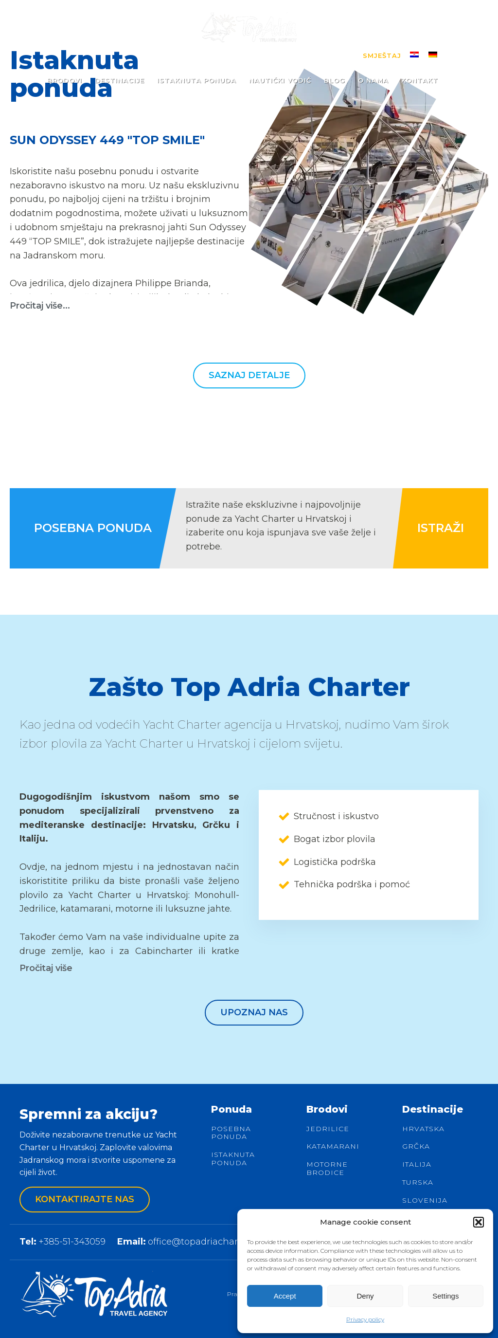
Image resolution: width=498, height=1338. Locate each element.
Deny (365, 1296)
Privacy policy (365, 1319)
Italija (416, 1164)
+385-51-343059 (72, 1241)
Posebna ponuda (231, 1133)
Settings (445, 1296)
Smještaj (382, 55)
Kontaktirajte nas (84, 1199)
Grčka (416, 1146)
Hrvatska (423, 1129)
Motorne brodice (327, 1168)
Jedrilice (327, 1129)
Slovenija (424, 1200)
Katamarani (332, 1146)
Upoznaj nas (254, 1012)
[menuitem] (414, 54)
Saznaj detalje (249, 375)
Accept (285, 1296)
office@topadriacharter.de (205, 1241)
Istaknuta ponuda (233, 1159)
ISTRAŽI (440, 528)
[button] (478, 1222)
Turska (417, 1182)
